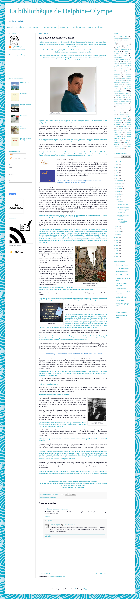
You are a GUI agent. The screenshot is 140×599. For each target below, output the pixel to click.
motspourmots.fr (121, 309)
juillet (119, 194)
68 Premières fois (120, 36)
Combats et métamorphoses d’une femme (122, 221)
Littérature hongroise (125, 95)
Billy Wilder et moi (122, 204)
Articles (13, 155)
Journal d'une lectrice (122, 275)
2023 (117, 173)
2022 (117, 175)
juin (118, 196)
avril (118, 226)
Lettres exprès (120, 300)
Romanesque (23, 93)
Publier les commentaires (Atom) (56, 576)
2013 (117, 256)
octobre (119, 186)
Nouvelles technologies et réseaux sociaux (122, 124)
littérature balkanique (126, 78)
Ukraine (123, 146)
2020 (117, 237)
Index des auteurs (34, 27)
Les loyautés (23, 116)
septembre (120, 188)
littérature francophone (119, 93)
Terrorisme (117, 144)
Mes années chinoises (123, 207)
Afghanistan (117, 38)
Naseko (75, 589)
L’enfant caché (121, 212)
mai (118, 199)
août (118, 191)
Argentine (116, 42)
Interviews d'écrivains (50, 497)
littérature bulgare (119, 80)
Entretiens (64, 27)
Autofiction (128, 46)
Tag (126, 142)
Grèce (129, 63)
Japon (129, 67)
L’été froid (120, 202)
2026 (117, 165)
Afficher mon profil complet (17, 50)
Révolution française (119, 130)
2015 (117, 251)
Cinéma (116, 49)
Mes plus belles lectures (122, 118)
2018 (117, 243)
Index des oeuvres (50, 27)
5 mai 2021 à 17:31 (62, 509)
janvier (119, 234)
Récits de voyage (123, 128)
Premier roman (126, 126)
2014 (117, 253)
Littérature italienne (121, 103)
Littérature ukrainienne (119, 116)
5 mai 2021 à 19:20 (69, 525)
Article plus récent (45, 573)
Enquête (125, 55)
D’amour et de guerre (123, 210)
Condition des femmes (120, 53)
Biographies (120, 47)
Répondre (47, 516)
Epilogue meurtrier (25, 104)
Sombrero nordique (122, 312)
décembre (120, 180)
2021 (117, 178)
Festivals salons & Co (120, 63)
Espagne (116, 61)
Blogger (85, 589)
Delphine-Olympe (55, 525)
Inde (118, 65)
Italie (124, 67)
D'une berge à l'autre (122, 265)
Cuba (115, 55)
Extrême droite (127, 61)
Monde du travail (118, 120)
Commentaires (15, 158)
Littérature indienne (122, 97)
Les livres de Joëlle (121, 297)
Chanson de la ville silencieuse (25, 127)
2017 (117, 245)
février (119, 231)
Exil (121, 61)
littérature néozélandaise (120, 109)
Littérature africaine (118, 71)
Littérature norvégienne (120, 110)
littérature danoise (118, 84)
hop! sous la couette (121, 271)
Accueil (10, 27)
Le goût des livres (121, 288)
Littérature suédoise (124, 114)
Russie (115, 140)
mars (118, 229)
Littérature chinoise (124, 82)
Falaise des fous (24, 82)
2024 (117, 170)
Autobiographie (117, 46)
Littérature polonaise (118, 112)
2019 (117, 240)
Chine (127, 47)
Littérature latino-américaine (122, 105)
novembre (120, 183)
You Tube (122, 148)
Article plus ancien (101, 573)
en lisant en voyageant (122, 268)
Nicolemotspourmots (51, 509)
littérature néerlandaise (122, 107)
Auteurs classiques (124, 44)
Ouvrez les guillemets (95, 27)
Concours (126, 51)
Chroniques (20, 27)
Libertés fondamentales (122, 69)
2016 (117, 248)
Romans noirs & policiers (122, 137)
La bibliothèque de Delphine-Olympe (60, 11)
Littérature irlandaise (118, 99)
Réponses (49, 521)
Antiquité (126, 40)
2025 (117, 167)
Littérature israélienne (126, 101)
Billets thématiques (78, 27)
